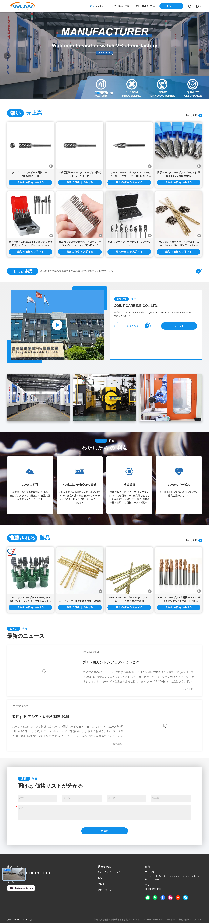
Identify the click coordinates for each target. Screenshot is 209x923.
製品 (120, 6)
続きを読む (190, 688)
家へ (92, 6)
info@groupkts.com (21, 888)
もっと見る (194, 115)
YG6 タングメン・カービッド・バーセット (129, 244)
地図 (31, 919)
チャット (179, 326)
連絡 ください (148, 6)
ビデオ (136, 6)
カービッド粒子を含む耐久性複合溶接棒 (80, 601)
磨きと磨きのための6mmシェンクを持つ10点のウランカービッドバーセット (30, 244)
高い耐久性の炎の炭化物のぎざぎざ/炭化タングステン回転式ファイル (76, 271)
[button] (97, 93)
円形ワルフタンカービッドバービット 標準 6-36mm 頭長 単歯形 (178, 174)
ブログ (128, 6)
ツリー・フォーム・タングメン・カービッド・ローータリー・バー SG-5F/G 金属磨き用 (129, 174)
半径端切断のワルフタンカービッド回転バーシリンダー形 (80, 174)
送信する (104, 832)
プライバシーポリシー (17, 919)
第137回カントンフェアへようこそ (111, 662)
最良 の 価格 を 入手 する (30, 182)
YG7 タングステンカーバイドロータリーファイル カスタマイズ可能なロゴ (79, 244)
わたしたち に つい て (106, 6)
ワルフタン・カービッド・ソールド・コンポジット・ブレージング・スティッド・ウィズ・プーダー (179, 244)
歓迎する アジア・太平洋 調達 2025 (40, 717)
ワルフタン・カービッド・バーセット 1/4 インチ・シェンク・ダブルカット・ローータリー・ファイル (30, 599)
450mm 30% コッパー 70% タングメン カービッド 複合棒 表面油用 (129, 599)
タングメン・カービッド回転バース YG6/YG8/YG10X (30, 174)
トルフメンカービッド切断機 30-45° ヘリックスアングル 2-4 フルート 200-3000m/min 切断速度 (178, 599)
